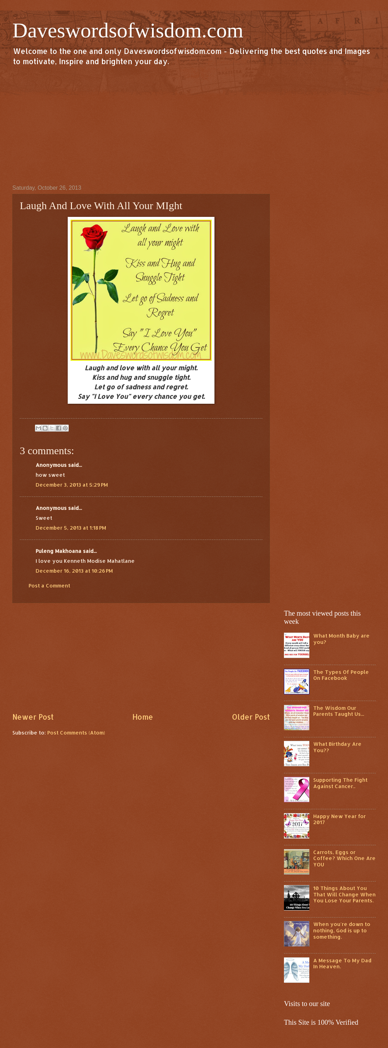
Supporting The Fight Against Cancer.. (340, 783)
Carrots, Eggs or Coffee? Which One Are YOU (344, 858)
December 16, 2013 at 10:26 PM (74, 570)
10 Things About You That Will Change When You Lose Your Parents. (344, 894)
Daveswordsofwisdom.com (127, 30)
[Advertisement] (194, 124)
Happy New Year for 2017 (339, 819)
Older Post (251, 716)
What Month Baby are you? (341, 638)
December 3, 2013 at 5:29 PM (72, 484)
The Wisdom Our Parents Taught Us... (338, 711)
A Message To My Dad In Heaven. (342, 963)
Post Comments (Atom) (76, 732)
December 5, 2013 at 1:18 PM (71, 527)
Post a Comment (49, 585)
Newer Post (33, 716)
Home (142, 716)
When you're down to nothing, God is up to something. (341, 930)
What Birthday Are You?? (337, 747)
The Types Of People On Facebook (341, 675)
